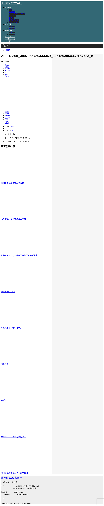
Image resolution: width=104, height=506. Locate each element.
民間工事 (12, 28)
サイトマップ (14, 22)
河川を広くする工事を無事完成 (14, 473)
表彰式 (4, 400)
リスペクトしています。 (11, 328)
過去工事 (8, 24)
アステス (12, 32)
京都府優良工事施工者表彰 (12, 183)
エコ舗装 (12, 34)
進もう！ (5, 364)
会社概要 (8, 7)
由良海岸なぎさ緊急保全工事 (13, 219)
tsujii (12, 126)
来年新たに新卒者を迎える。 (13, 437)
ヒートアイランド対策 (17, 14)
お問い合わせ (14, 20)
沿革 (10, 10)
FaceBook (12, 16)
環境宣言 (12, 12)
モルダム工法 (10, 37)
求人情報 (8, 41)
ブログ (11, 18)
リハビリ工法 (10, 39)
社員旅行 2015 (8, 292)
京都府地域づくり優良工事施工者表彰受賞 (19, 255)
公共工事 (12, 26)
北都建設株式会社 (11, 3)
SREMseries (9, 30)
